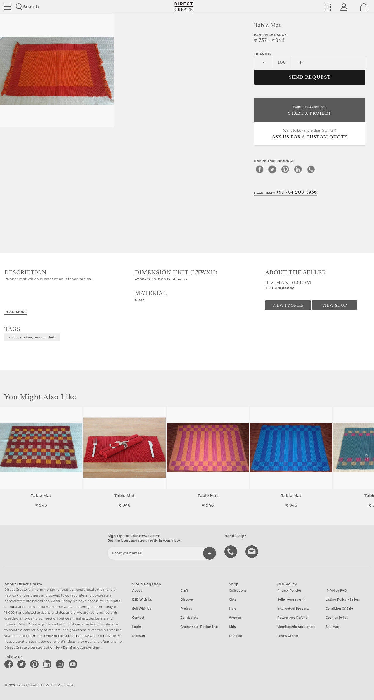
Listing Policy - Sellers (343, 600)
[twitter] (272, 169)
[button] (367, 457)
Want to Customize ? (310, 110)
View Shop (334, 305)
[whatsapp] (311, 169)
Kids (232, 627)
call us (231, 551)
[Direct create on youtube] (74, 664)
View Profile (288, 305)
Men (232, 609)
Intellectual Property (293, 609)
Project (186, 609)
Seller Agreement (291, 600)
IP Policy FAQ (336, 590)
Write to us (252, 551)
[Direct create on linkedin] (48, 664)
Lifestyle (235, 636)
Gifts (232, 600)
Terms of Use (287, 636)
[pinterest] (285, 169)
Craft (184, 590)
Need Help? (285, 192)
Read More (15, 312)
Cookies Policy (337, 618)
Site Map (332, 627)
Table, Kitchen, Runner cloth (32, 337)
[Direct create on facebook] (9, 664)
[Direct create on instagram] (61, 664)
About (137, 590)
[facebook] (259, 169)
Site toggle (7, 7)
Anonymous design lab (199, 627)
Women (235, 618)
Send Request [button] (310, 77)
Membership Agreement (296, 627)
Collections (237, 590)
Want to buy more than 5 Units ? (310, 134)
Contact (138, 618)
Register (139, 636)
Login (136, 627)
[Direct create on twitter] (22, 664)
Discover (187, 600)
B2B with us (142, 600)
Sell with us (141, 609)
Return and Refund (292, 618)
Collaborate (189, 618)
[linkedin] (298, 169)
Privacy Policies (289, 590)
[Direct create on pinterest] (35, 664)
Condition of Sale (339, 609)
